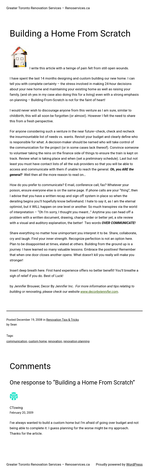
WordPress (134, 464)
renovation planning (76, 341)
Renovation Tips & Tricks (62, 320)
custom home (38, 341)
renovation (55, 341)
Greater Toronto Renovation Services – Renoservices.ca (48, 8)
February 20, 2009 (22, 412)
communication (16, 341)
